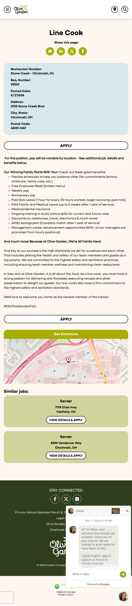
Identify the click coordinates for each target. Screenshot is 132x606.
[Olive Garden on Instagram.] (77, 499)
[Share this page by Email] (50, 51)
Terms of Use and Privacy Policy (66, 593)
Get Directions (66, 334)
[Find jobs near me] (114, 9)
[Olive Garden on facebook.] (54, 499)
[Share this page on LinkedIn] (61, 51)
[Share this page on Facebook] (83, 51)
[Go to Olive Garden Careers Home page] (21, 9)
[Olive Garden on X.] (66, 499)
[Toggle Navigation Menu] (7, 9)
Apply (66, 146)
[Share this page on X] (72, 51)
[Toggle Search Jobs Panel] (124, 9)
